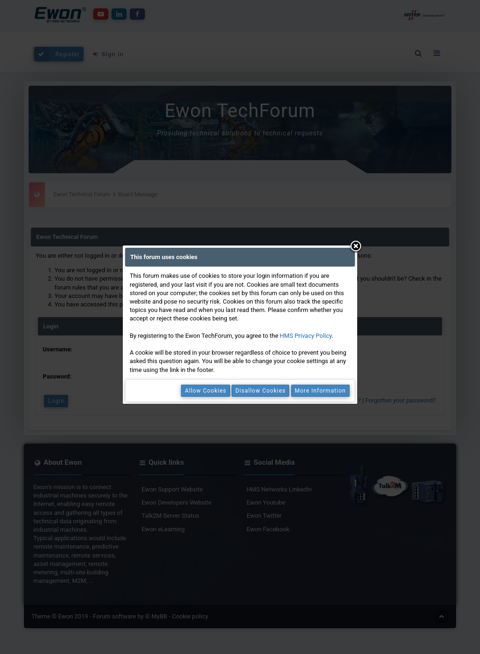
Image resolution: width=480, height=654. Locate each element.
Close (356, 247)
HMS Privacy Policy (306, 335)
